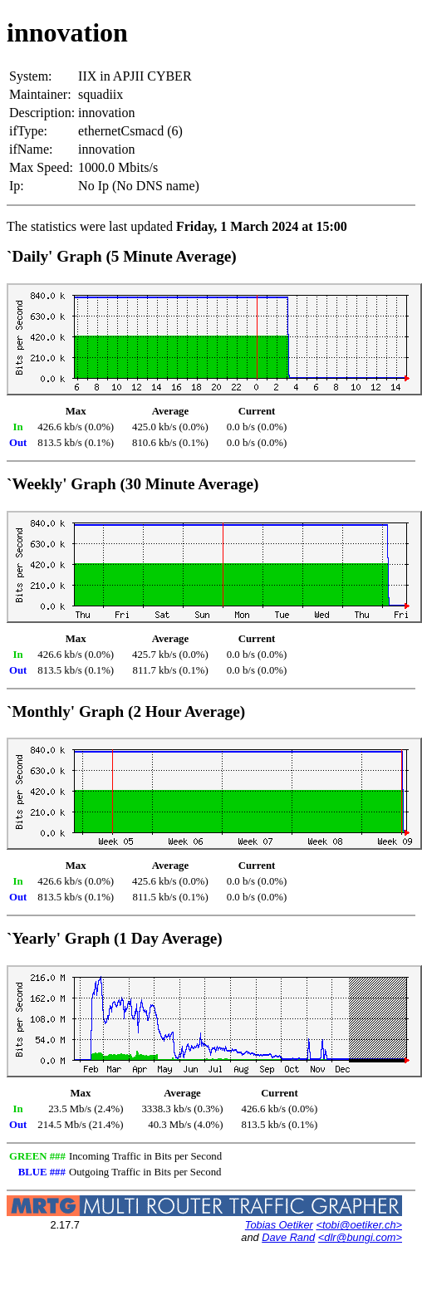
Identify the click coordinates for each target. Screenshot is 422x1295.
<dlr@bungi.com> (360, 1237)
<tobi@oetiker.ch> (359, 1225)
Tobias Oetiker (279, 1225)
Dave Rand (288, 1237)
